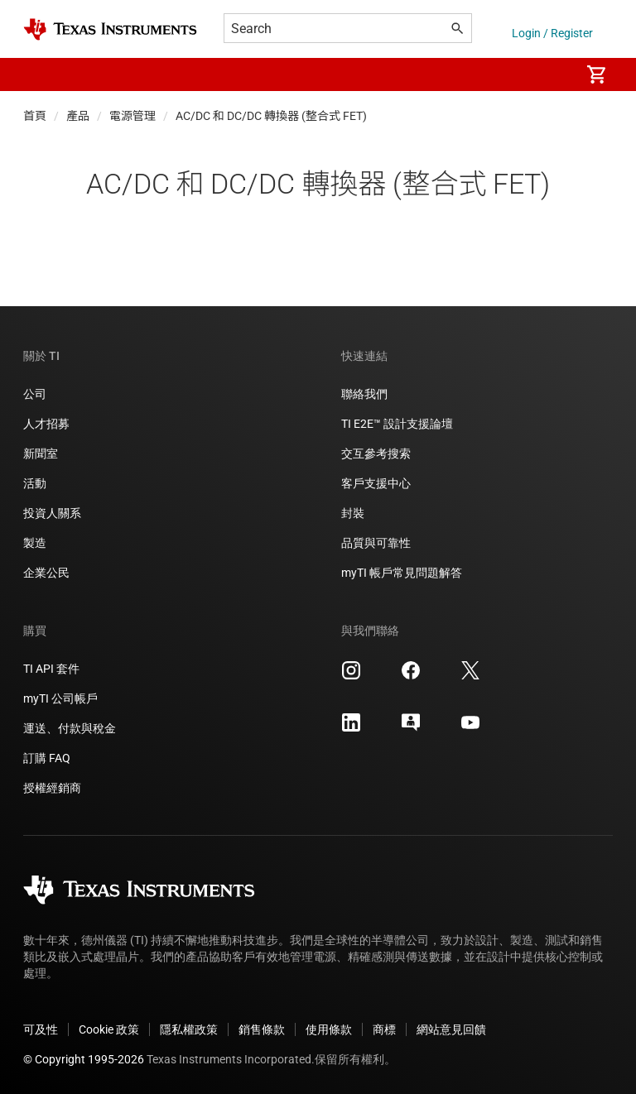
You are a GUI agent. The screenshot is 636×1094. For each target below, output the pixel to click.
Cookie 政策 (109, 1029)
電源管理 (132, 115)
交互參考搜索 (376, 453)
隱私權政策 (189, 1029)
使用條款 (329, 1029)
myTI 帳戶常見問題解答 (401, 572)
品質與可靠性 (376, 542)
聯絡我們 (364, 394)
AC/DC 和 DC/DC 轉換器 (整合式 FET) (271, 115)
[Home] (110, 29)
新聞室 (40, 453)
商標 (384, 1029)
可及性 (40, 1029)
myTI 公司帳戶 (60, 698)
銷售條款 (261, 1029)
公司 (34, 394)
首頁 (34, 115)
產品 (77, 115)
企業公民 (46, 572)
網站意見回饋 (451, 1029)
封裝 (352, 513)
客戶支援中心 (376, 483)
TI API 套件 (51, 668)
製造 (34, 542)
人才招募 (46, 423)
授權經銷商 (52, 787)
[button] (40, 74)
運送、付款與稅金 (69, 728)
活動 (34, 483)
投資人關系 (52, 513)
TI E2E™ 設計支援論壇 (397, 423)
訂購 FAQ (46, 758)
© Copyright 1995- (83, 1059)
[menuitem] (550, 74)
